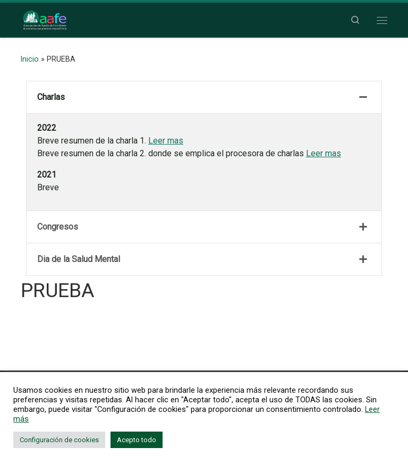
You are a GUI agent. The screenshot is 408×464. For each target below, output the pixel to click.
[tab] (204, 97)
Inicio (30, 59)
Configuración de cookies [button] (59, 440)
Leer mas (165, 141)
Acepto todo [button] (136, 440)
